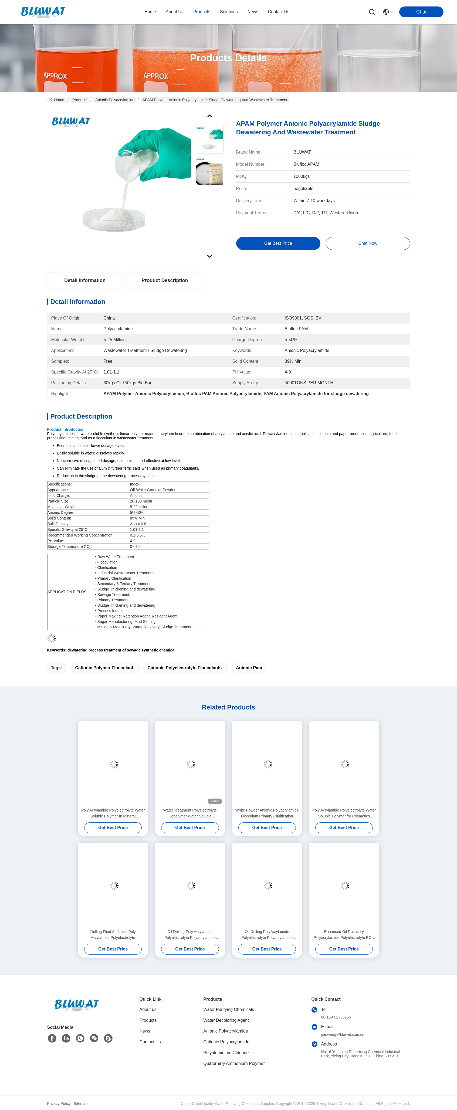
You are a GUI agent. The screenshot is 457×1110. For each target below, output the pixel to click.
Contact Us (150, 1042)
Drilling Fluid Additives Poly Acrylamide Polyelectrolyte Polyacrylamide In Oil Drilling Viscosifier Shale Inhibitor (113, 935)
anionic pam (249, 668)
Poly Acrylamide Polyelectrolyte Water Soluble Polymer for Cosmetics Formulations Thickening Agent (344, 813)
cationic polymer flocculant (104, 668)
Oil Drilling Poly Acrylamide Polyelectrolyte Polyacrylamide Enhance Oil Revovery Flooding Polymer (189, 935)
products (201, 11)
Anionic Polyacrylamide (114, 100)
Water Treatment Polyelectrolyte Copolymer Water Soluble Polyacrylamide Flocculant (190, 813)
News (145, 1031)
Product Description (164, 280)
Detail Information (85, 280)
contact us (278, 11)
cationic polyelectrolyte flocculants (184, 668)
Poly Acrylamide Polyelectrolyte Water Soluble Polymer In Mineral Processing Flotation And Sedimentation (113, 813)
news (253, 11)
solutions (229, 11)
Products (79, 100)
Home (150, 11)
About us (148, 1009)
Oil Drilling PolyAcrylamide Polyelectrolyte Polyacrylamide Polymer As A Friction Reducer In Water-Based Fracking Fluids (267, 935)
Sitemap (80, 1103)
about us (175, 11)
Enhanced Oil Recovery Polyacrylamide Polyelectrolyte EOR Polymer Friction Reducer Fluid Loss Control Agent (344, 935)
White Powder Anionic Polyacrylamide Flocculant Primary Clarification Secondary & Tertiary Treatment (267, 813)
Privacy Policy (59, 1103)
